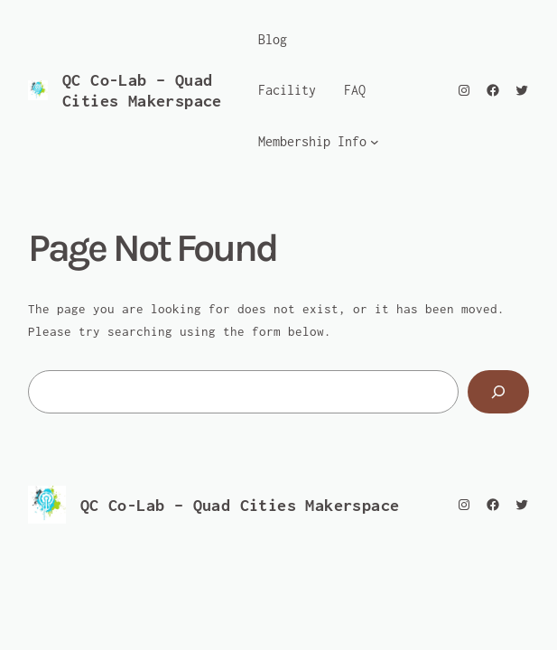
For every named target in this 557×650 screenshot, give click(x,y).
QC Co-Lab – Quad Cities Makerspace (240, 505)
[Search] (499, 391)
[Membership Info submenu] (374, 141)
